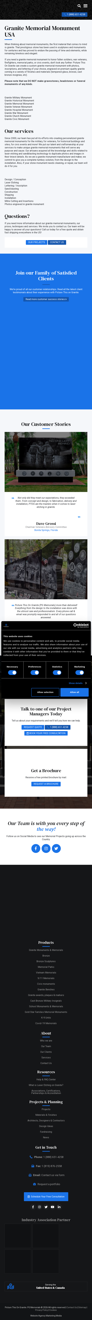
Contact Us (46, 1063)
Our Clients (46, 1052)
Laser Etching (12, 182)
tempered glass (60, 71)
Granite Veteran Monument (18, 106)
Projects (46, 1109)
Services (46, 1057)
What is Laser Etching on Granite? (46, 1085)
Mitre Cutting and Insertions (19, 201)
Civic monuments (46, 983)
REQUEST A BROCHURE (46, 784)
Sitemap (82, 1307)
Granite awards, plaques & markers (46, 995)
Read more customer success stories (46, 299)
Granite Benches (46, 989)
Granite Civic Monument (17, 119)
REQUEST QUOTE (33, 727)
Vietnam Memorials (46, 972)
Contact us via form (46, 1175)
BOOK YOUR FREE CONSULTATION (46, 733)
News (46, 1137)
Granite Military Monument (18, 97)
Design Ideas (46, 1126)
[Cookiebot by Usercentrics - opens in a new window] (76, 625)
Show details (76, 683)
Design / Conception (15, 179)
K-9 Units (46, 1017)
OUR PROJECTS (36, 242)
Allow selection (45, 692)
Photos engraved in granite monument (24, 204)
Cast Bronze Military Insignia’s (46, 1000)
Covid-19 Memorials (46, 1023)
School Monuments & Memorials (46, 1006)
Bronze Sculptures (46, 961)
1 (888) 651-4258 (74, 14)
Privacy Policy (41, 1310)
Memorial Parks (46, 967)
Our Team (46, 1046)
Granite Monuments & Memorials (46, 950)
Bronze (46, 955)
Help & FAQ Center (46, 1079)
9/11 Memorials (46, 978)
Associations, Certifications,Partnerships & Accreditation (46, 1092)
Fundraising (46, 1131)
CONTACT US (57, 242)
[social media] (33, 1207)
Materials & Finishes (46, 1115)
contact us (61, 226)
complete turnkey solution (40, 159)
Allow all (74, 692)
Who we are (46, 1040)
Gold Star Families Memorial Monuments (46, 1012)
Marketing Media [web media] (54, 1316)
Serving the (50, 1287)
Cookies (53, 1310)
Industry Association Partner (46, 1219)
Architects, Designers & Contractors (46, 1120)
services (33, 226)
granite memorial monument (51, 65)
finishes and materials (38, 71)
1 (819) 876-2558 (46, 1166)
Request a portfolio (46, 1184)
